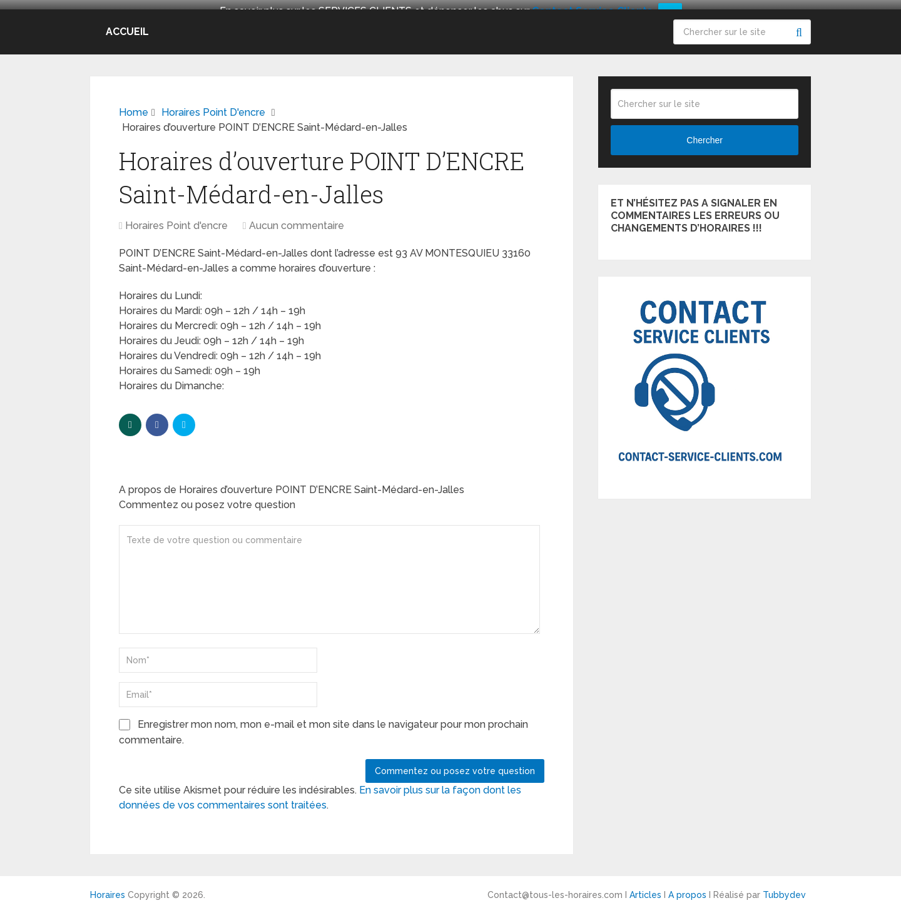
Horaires (107, 889)
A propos (687, 889)
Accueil (127, 25)
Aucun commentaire (296, 219)
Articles (645, 889)
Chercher (798, 25)
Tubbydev (784, 889)
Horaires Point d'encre (176, 219)
